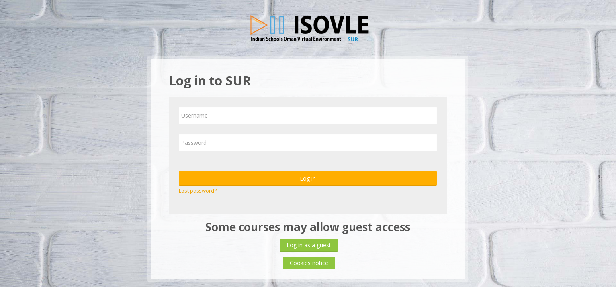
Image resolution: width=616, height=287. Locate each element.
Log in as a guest (309, 245)
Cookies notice (309, 263)
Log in (308, 178)
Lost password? (198, 190)
